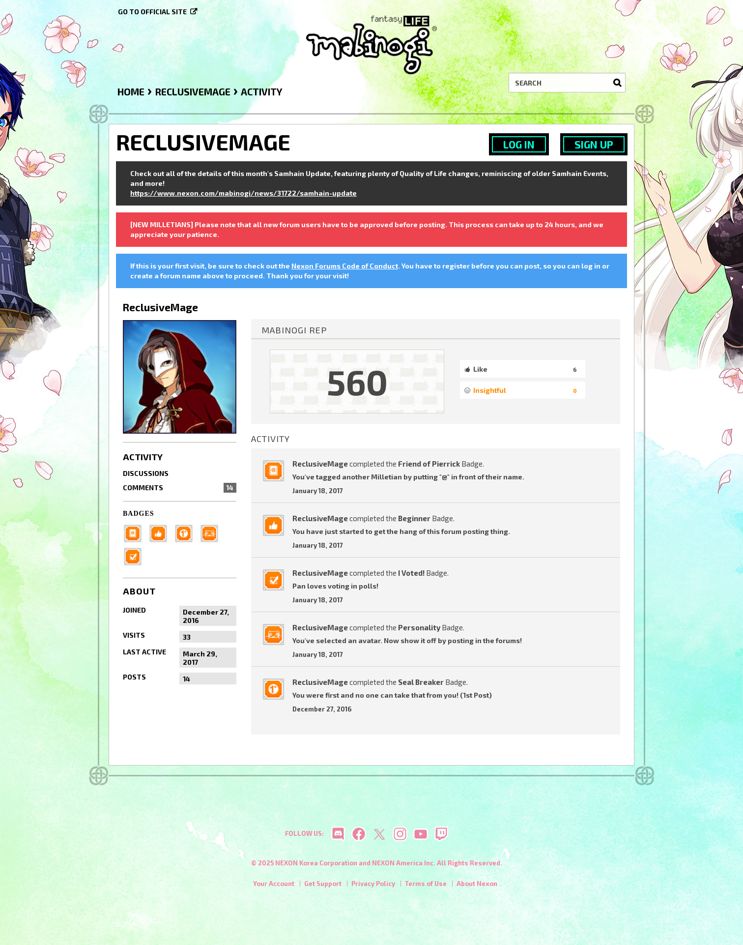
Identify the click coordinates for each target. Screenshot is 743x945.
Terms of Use (426, 886)
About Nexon (477, 886)
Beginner (414, 518)
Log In (519, 144)
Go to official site (152, 11)
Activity (143, 456)
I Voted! (411, 572)
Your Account (273, 886)
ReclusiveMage (320, 463)
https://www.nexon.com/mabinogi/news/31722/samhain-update (243, 193)
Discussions (146, 473)
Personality (419, 627)
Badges (138, 513)
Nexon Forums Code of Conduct (344, 266)
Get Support (323, 886)
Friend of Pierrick (429, 463)
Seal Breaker (421, 682)
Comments (179, 488)
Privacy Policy (373, 886)
